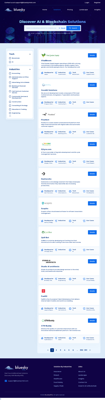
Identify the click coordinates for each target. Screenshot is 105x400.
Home (44, 10)
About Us (81, 372)
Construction (16, 102)
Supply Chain (58, 386)
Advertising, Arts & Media (20, 82)
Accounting (16, 73)
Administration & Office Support (20, 77)
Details (92, 55)
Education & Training (19, 109)
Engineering (16, 113)
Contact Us (82, 382)
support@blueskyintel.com (25, 2)
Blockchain (16, 58)
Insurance (57, 372)
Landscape (83, 10)
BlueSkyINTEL (49, 395)
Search (73, 28)
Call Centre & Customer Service (20, 92)
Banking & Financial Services (19, 86)
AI (12, 62)
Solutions (57, 10)
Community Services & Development (20, 97)
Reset (62, 28)
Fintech (56, 375)
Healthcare (58, 379)
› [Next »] (90, 350)
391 (85, 350)
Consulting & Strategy (20, 105)
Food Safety (58, 382)
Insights (97, 10)
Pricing (70, 10)
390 (81, 350)
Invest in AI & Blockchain (87, 386)
